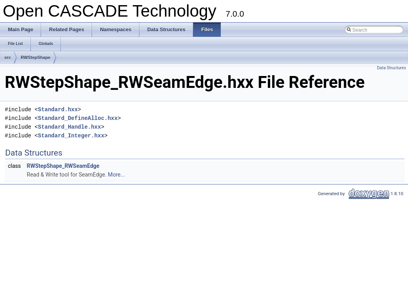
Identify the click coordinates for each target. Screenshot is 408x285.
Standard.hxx (58, 109)
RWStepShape (36, 57)
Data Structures (391, 67)
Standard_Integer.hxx (71, 135)
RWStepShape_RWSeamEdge (63, 166)
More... (116, 174)
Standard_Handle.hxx (69, 127)
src (7, 57)
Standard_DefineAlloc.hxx (78, 118)
